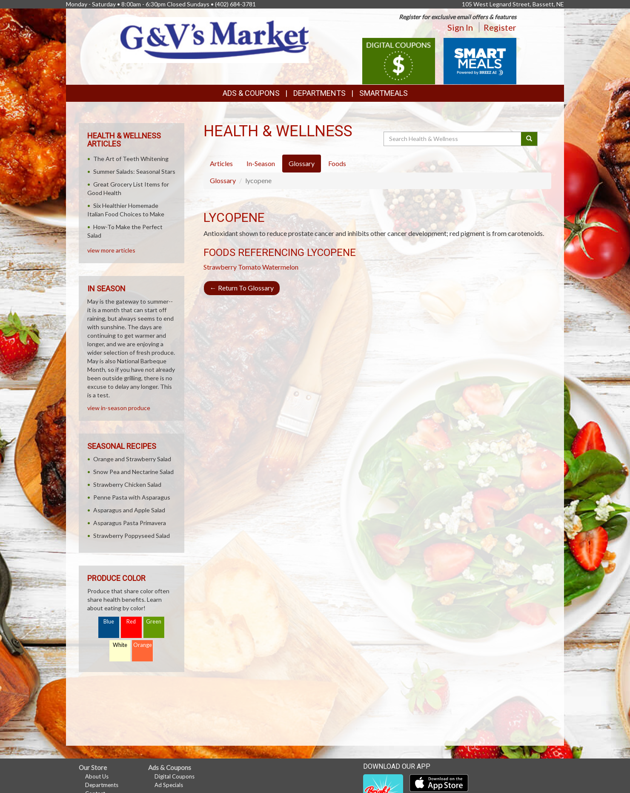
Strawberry (220, 267)
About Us (97, 776)
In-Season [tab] (260, 163)
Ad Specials (169, 785)
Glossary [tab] (302, 163)
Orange (142, 645)
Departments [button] (319, 93)
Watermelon (280, 267)
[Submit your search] (529, 139)
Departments (101, 785)
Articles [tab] (221, 163)
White (120, 645)
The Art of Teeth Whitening (131, 158)
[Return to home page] (214, 39)
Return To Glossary (242, 288)
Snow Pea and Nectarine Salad (133, 471)
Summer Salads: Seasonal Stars (134, 171)
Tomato (249, 267)
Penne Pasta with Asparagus (131, 497)
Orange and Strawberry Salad (132, 459)
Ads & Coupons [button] (251, 93)
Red (131, 621)
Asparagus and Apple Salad (129, 510)
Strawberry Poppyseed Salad (131, 535)
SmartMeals (383, 93)
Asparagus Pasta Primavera (129, 522)
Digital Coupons (175, 776)
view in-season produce (118, 407)
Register (500, 27)
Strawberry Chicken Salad (127, 484)
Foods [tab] (337, 163)
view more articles (111, 250)
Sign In (460, 27)
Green (153, 621)
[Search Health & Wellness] (453, 139)
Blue (108, 621)
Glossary (223, 180)
